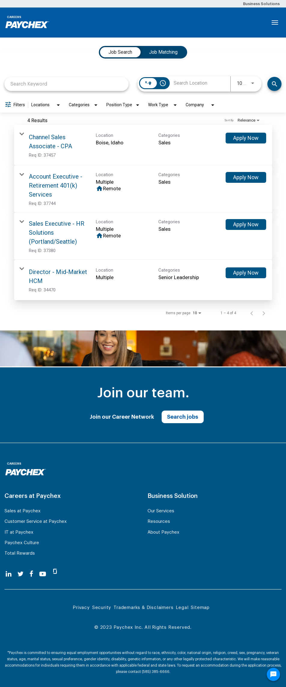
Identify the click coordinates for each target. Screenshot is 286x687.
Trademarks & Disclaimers (143, 607)
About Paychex (163, 532)
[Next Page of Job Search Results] (264, 313)
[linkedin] (9, 574)
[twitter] (20, 574)
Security (101, 607)
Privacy (81, 607)
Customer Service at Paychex (36, 521)
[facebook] (31, 574)
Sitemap (200, 607)
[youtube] (42, 574)
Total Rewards (20, 553)
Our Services (161, 511)
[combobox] (67, 84)
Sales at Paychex (23, 511)
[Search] (274, 84)
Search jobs (182, 417)
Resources (159, 521)
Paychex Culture (22, 543)
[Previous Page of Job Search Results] (252, 313)
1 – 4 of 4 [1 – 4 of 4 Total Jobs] (228, 313)
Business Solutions (261, 4)
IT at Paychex (19, 532)
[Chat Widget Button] (273, 674)
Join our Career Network (122, 417)
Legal (182, 607)
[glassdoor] (55, 574)
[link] (143, 145)
